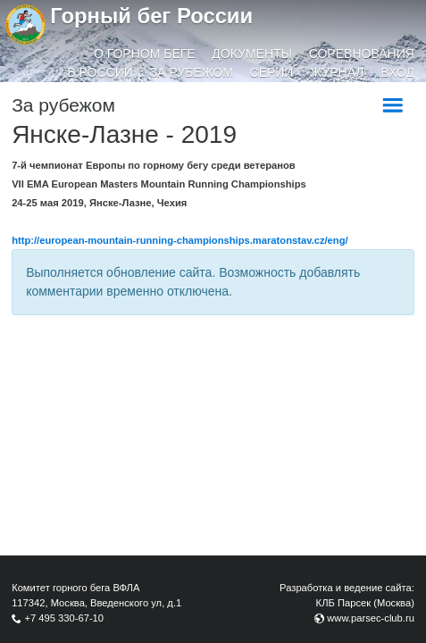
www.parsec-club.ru (370, 618)
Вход (397, 72)
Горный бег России (151, 16)
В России (100, 72)
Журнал (336, 72)
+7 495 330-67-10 (64, 618)
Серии (272, 72)
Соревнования (361, 53)
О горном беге (145, 53)
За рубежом (191, 72)
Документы (252, 53)
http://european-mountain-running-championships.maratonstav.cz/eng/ (179, 240)
